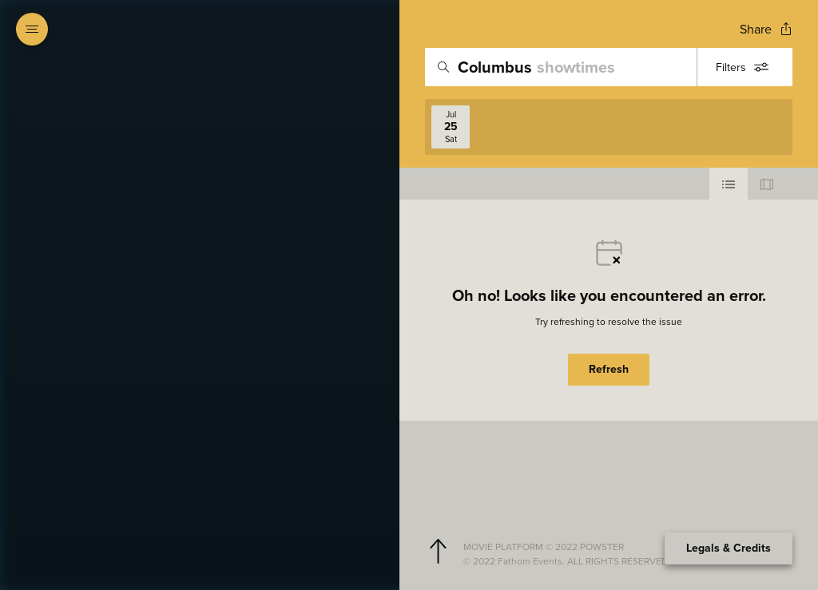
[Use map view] (767, 184)
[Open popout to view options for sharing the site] (766, 29)
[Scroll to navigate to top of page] (438, 551)
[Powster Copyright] (621, 547)
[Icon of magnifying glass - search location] (443, 67)
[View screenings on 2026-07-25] (450, 126)
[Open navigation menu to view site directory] (32, 28)
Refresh (609, 369)
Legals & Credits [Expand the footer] (728, 548)
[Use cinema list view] (728, 184)
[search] (608, 67)
